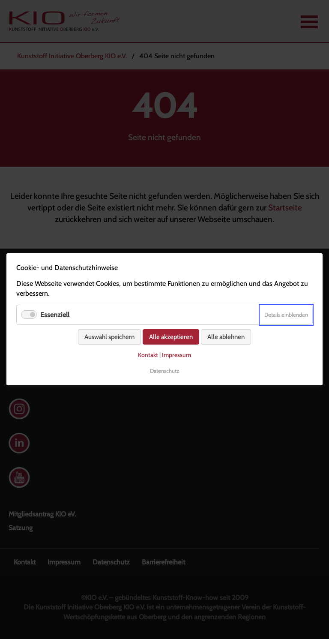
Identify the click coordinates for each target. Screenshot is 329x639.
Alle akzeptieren (171, 337)
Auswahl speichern (109, 337)
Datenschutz (164, 370)
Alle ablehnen (226, 337)
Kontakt (148, 355)
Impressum (176, 355)
